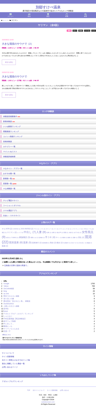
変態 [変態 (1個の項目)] (66, 232)
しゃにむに (8, 316)
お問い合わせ (64, 390)
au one (6, 294)
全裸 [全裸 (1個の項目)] (54, 232)
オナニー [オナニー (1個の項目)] (49, 229)
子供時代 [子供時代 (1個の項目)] (15, 237)
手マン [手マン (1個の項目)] (59, 237)
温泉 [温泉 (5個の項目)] (27, 242)
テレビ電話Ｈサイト (11, 200)
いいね (87, 31)
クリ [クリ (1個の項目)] (56, 229)
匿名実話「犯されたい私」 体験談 (17, 301)
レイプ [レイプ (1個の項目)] (20, 232)
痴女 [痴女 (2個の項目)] (60, 243)
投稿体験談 (7, 141)
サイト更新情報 (8, 357)
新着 (69, 31)
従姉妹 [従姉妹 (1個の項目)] (41, 237)
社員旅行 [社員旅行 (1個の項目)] (67, 243)
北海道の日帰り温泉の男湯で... (16, 265)
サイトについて (8, 353)
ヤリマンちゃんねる (11, 329)
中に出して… (9, 324)
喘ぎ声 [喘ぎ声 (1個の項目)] (60, 232)
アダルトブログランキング (12, 381)
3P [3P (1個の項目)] (4, 229)
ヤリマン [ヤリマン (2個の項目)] (12, 232)
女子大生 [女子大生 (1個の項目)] (78, 232)
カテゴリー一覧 (9, 146)
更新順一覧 (9, 184)
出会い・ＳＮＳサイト (12, 215)
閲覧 (80, 31)
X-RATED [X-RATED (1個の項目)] (16, 229)
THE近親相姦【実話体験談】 (15, 319)
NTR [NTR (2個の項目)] (9, 229)
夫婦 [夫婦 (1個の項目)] (71, 232)
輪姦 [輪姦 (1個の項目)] (89, 243)
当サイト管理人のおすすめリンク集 (16, 360)
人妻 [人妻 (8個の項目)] (41, 232)
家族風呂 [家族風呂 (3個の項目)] (24, 237)
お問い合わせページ (10, 367)
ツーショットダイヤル (12, 205)
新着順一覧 (9, 179)
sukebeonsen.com (48, 402)
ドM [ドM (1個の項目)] (85, 229)
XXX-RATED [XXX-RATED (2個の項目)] (27, 229)
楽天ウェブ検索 (10, 321)
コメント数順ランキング (12, 136)
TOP (28, 390)
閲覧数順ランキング (11, 131)
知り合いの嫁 (9, 299)
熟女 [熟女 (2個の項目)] (53, 243)
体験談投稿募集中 (11, 116)
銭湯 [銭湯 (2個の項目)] (5, 246)
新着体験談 (9, 121)
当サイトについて (39, 390)
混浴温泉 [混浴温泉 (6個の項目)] (16, 242)
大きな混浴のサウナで (14, 76)
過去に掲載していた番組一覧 (13, 364)
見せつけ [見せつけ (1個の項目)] (75, 243)
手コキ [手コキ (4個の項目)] (50, 237)
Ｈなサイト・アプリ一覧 (12, 168)
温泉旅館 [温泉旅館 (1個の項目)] (46, 243)
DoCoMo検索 (9, 289)
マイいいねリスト (10, 151)
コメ (93, 31)
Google (6, 284)
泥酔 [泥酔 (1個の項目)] (75, 237)
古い (74, 31)
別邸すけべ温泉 (48, 7)
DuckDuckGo (9, 304)
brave (6, 311)
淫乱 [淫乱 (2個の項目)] (81, 237)
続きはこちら (6, 334)
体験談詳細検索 (9, 156)
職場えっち (8, 326)
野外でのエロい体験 (11, 296)
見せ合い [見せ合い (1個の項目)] (83, 243)
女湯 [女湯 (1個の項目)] (8, 237)
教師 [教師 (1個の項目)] (64, 237)
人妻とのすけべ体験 (11, 306)
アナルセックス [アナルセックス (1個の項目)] (39, 229)
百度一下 (7, 331)
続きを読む (9, 62)
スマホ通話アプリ (10, 210)
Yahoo (6, 286)
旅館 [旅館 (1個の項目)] (70, 237)
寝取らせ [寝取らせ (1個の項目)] (34, 237)
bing (5, 291)
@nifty (6, 309)
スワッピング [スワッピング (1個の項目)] (64, 229)
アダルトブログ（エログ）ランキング (18, 314)
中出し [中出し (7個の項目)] (30, 232)
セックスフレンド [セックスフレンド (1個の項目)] (76, 229)
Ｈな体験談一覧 (9, 188)
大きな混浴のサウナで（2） (17, 43)
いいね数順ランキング (12, 126)
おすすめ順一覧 (9, 173)
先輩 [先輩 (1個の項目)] (48, 232)
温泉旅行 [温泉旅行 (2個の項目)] (37, 243)
